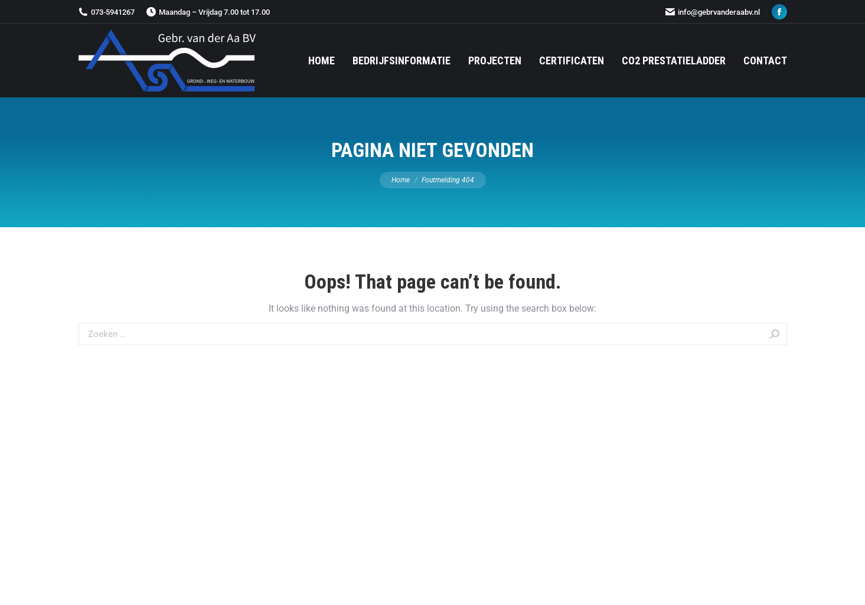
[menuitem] (321, 60)
